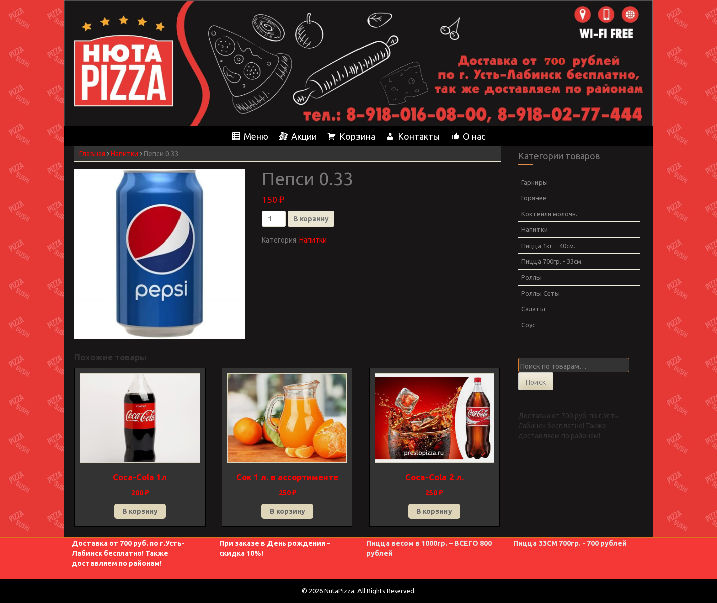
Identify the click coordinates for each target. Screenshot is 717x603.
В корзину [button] (140, 511)
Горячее (533, 197)
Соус (528, 324)
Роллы (531, 277)
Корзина (357, 136)
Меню (256, 136)
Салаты (533, 308)
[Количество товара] (274, 219)
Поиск (536, 382)
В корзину (311, 219)
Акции (304, 136)
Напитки (124, 154)
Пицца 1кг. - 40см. (548, 245)
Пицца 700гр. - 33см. (552, 261)
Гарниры (534, 182)
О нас (474, 136)
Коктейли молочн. (549, 213)
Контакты (419, 136)
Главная (92, 154)
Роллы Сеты (540, 293)
